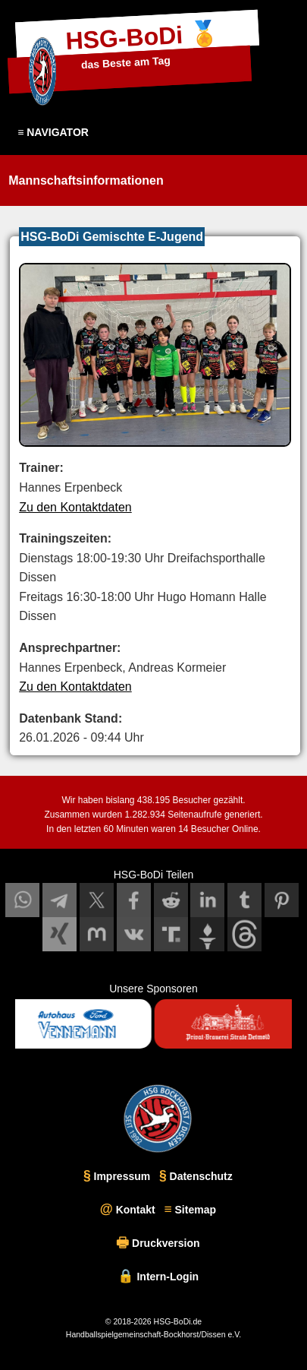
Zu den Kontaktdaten (75, 507)
